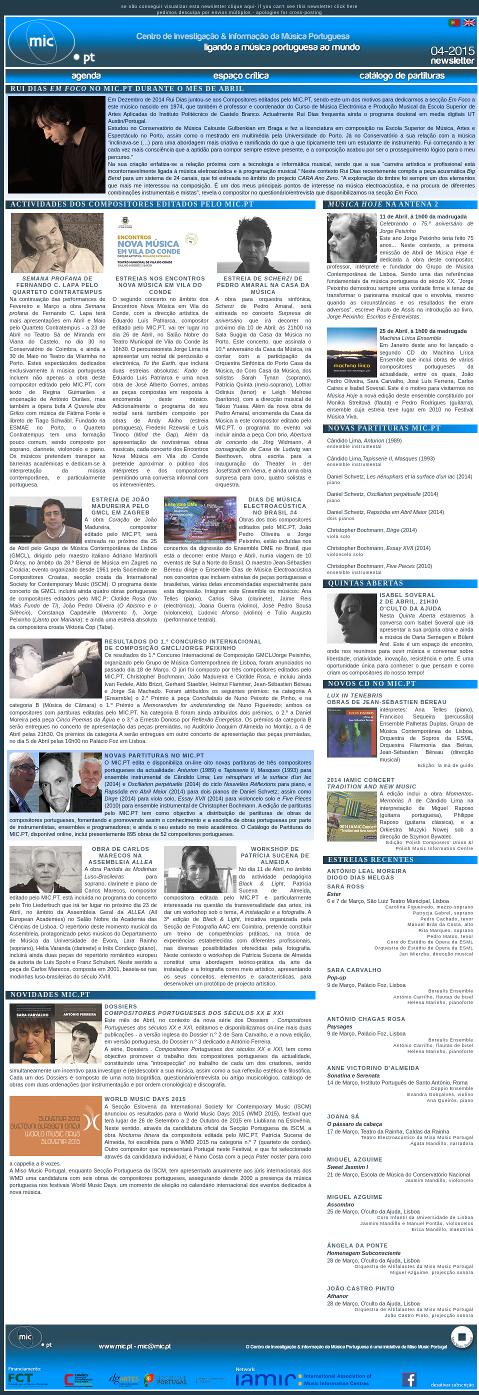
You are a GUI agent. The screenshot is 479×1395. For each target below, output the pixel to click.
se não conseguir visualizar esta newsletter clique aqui (188, 6)
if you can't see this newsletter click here (308, 6)
